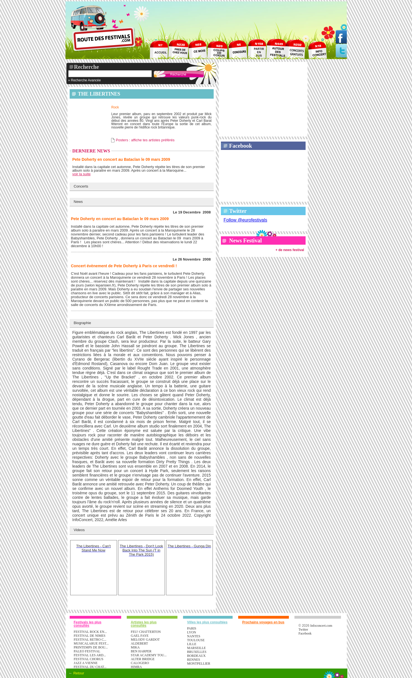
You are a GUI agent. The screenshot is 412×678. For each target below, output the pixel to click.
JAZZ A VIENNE (86, 663)
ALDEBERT (139, 643)
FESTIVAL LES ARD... (90, 655)
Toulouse (196, 640)
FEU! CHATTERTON (146, 632)
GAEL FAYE (140, 636)
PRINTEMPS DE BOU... (91, 647)
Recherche (86, 67)
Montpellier (198, 663)
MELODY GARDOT (145, 639)
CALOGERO (140, 663)
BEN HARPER (141, 651)
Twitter (238, 211)
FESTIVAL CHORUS (88, 659)
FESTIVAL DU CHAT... (90, 667)
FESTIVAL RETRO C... (90, 639)
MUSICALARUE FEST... (91, 643)
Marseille (196, 648)
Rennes (193, 660)
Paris (191, 628)
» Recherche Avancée (84, 80)
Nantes (193, 636)
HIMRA (136, 667)
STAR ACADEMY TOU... (149, 655)
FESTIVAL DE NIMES (90, 636)
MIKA (135, 647)
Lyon (191, 632)
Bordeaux (196, 656)
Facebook (240, 146)
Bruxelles (196, 652)
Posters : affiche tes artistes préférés (145, 140)
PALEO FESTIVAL (87, 651)
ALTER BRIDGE (143, 659)
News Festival (245, 240)
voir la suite (81, 174)
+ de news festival (290, 250)
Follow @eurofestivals (245, 220)
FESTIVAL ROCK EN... (90, 632)
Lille (191, 644)
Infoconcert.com (321, 626)
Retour (78, 673)
